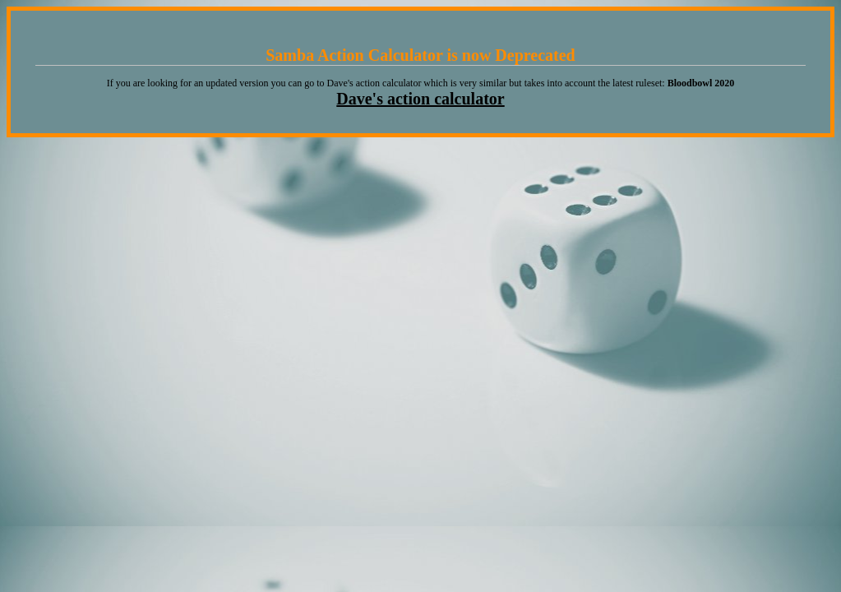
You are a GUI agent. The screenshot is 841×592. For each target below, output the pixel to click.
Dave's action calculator (420, 99)
